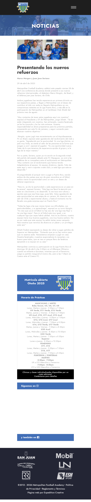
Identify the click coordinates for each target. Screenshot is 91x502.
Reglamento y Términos (53, 488)
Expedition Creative (54, 492)
